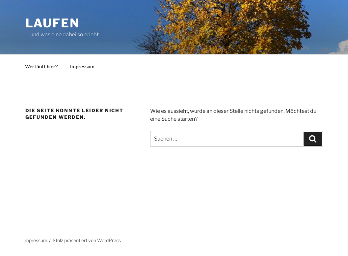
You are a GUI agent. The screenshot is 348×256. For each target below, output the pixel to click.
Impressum (82, 66)
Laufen (52, 23)
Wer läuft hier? (41, 66)
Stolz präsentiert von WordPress (87, 240)
